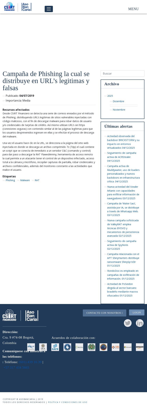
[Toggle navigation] (49, 9)
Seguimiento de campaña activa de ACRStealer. (121, 156)
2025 (110, 95)
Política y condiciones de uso (67, 402)
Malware (25, 180)
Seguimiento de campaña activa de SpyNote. (121, 245)
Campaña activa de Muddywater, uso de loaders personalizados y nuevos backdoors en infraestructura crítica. (123, 173)
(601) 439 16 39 (30, 362)
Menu (133, 9)
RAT (37, 180)
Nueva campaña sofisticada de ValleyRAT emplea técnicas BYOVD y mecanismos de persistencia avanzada (123, 228)
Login (137, 312)
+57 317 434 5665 (16, 367)
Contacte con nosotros (104, 313)
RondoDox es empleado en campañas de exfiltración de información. (123, 274)
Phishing (10, 180)
